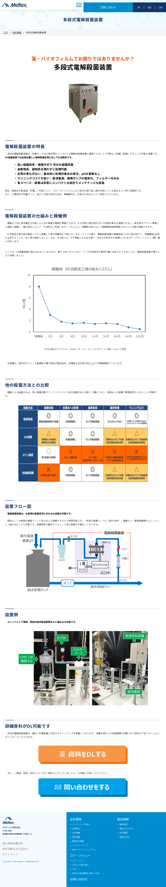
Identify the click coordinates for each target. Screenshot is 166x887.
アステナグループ (80, 845)
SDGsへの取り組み (80, 864)
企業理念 (76, 828)
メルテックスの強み (81, 824)
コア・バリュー (80, 855)
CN (160, 7)
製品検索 (123, 824)
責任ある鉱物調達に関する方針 (86, 873)
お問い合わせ (108, 7)
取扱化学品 (124, 836)
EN (149, 7)
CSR (74, 869)
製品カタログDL (127, 828)
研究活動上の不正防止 (15, 849)
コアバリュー (78, 860)
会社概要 (76, 832)
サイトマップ (10, 854)
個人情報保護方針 (12, 843)
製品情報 (123, 819)
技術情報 (123, 832)
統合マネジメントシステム (84, 849)
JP (138, 7)
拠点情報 (76, 836)
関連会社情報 (78, 841)
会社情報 (76, 819)
